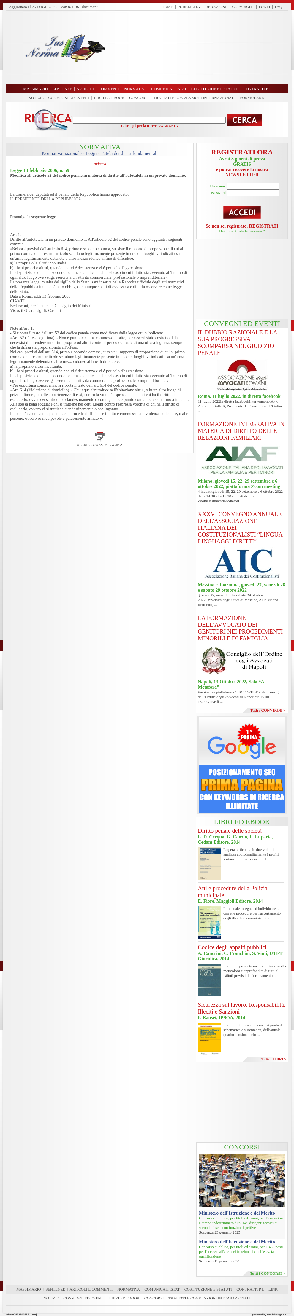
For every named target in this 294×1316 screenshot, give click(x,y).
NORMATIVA (128, 1289)
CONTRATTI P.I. (250, 1289)
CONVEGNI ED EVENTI (69, 97)
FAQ (278, 6)
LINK (273, 1289)
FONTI (264, 6)
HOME (167, 6)
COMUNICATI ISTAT (162, 1289)
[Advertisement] (199, 47)
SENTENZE (55, 1289)
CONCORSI (139, 97)
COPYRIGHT (243, 6)
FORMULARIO (252, 97)
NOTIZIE (36, 97)
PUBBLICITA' (189, 6)
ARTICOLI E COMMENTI (91, 1289)
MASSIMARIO (28, 1289)
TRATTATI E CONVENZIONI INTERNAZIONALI (194, 97)
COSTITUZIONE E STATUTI (208, 1289)
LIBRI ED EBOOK (109, 97)
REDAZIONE (216, 6)
